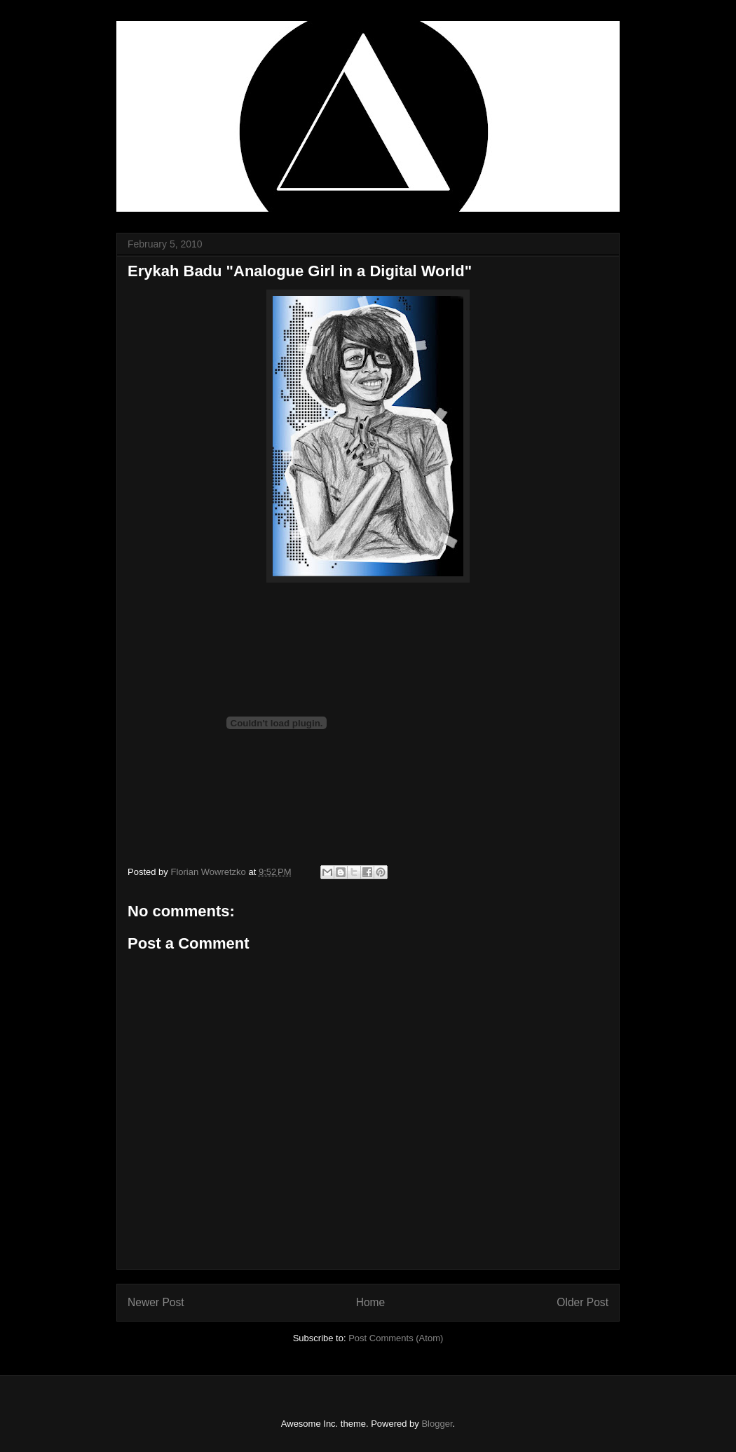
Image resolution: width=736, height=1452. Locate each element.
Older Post (582, 1302)
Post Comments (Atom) (395, 1338)
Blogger (436, 1423)
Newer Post (156, 1302)
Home (371, 1302)
